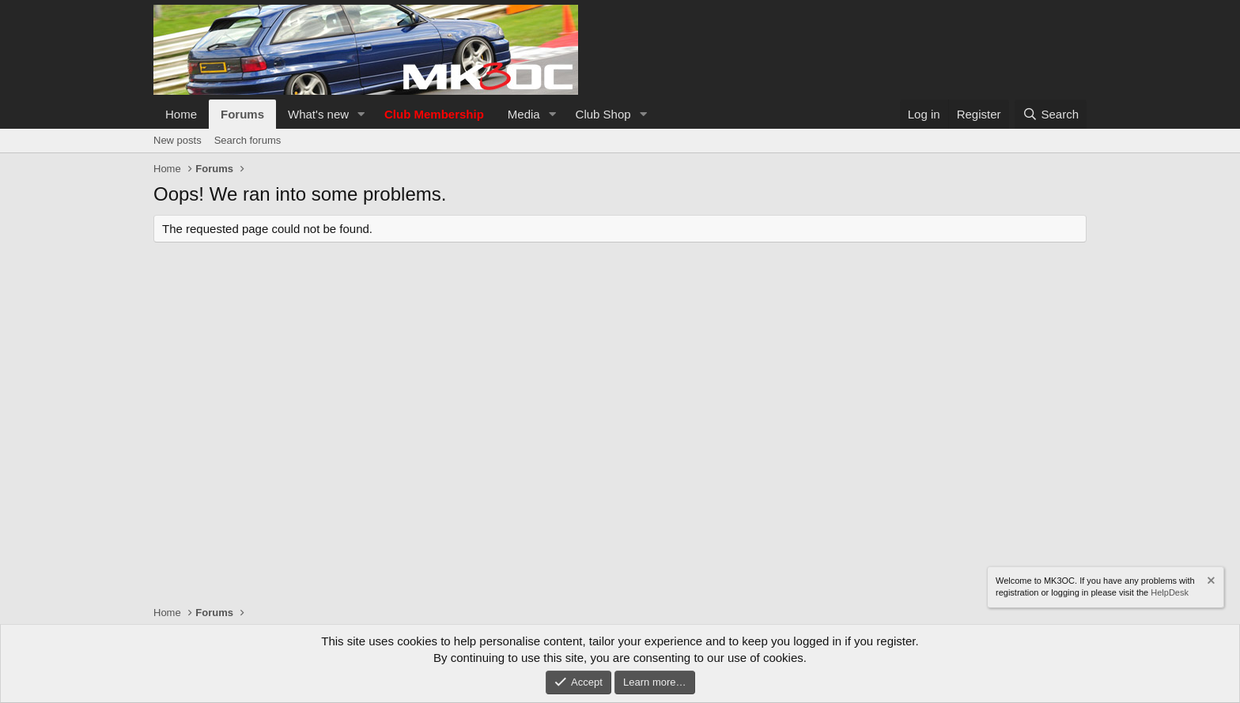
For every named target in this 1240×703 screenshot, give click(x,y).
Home (181, 114)
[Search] (1051, 114)
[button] (361, 114)
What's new (318, 114)
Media (524, 114)
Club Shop (603, 114)
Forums (242, 114)
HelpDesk (1170, 592)
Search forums (248, 140)
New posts (177, 140)
